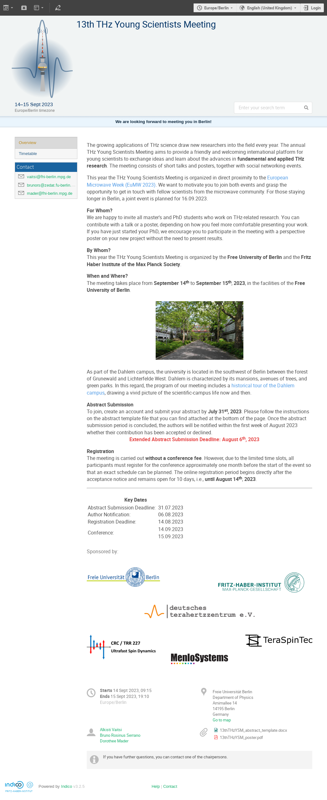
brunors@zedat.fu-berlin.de (51, 185)
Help (156, 786)
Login (316, 8)
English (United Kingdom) (269, 8)
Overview (27, 142)
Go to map (222, 720)
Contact (170, 786)
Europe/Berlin (216, 8)
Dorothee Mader (114, 741)
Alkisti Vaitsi (111, 729)
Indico (66, 786)
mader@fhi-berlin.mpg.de (49, 193)
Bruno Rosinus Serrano (120, 735)
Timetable (28, 153)
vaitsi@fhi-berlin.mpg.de (49, 176)
